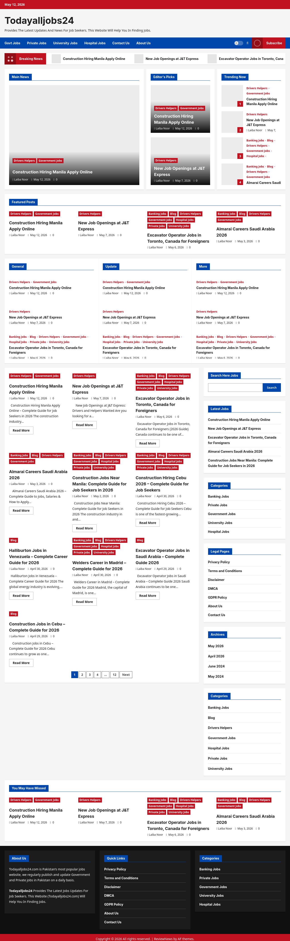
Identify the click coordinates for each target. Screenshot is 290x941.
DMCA (213, 587)
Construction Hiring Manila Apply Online (88, 58)
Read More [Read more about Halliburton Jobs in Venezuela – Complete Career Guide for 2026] (23, 578)
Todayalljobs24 (39, 20)
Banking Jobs (255, 140)
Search (272, 386)
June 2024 (216, 665)
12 (114, 661)
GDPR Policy (217, 596)
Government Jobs (50, 150)
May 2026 (216, 645)
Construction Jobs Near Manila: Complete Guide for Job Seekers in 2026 (101, 474)
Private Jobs (36, 43)
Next (126, 661)
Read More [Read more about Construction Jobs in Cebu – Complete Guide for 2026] (23, 650)
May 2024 (216, 675)
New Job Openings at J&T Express (166, 58)
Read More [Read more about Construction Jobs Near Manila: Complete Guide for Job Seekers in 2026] (86, 518)
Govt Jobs (12, 43)
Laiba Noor (21, 179)
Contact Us (121, 43)
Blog (270, 140)
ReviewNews (163, 936)
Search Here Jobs (224, 374)
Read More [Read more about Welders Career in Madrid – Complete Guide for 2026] (86, 590)
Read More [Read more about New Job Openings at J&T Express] (86, 423)
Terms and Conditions (225, 569)
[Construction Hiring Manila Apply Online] (74, 135)
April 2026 (216, 655)
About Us (143, 43)
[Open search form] (247, 43)
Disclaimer (216, 578)
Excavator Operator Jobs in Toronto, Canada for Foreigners (232, 148)
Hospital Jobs (95, 43)
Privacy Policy (219, 561)
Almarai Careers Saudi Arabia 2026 (232, 174)
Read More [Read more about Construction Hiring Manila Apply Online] (23, 428)
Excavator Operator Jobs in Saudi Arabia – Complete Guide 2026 (163, 544)
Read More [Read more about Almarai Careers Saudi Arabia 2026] (23, 501)
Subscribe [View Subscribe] (267, 43)
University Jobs (65, 43)
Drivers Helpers (24, 150)
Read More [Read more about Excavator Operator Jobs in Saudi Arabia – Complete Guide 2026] (149, 583)
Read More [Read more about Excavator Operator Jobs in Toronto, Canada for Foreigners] (149, 435)
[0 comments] (55, 179)
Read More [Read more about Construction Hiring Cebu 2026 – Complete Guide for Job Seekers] (149, 507)
